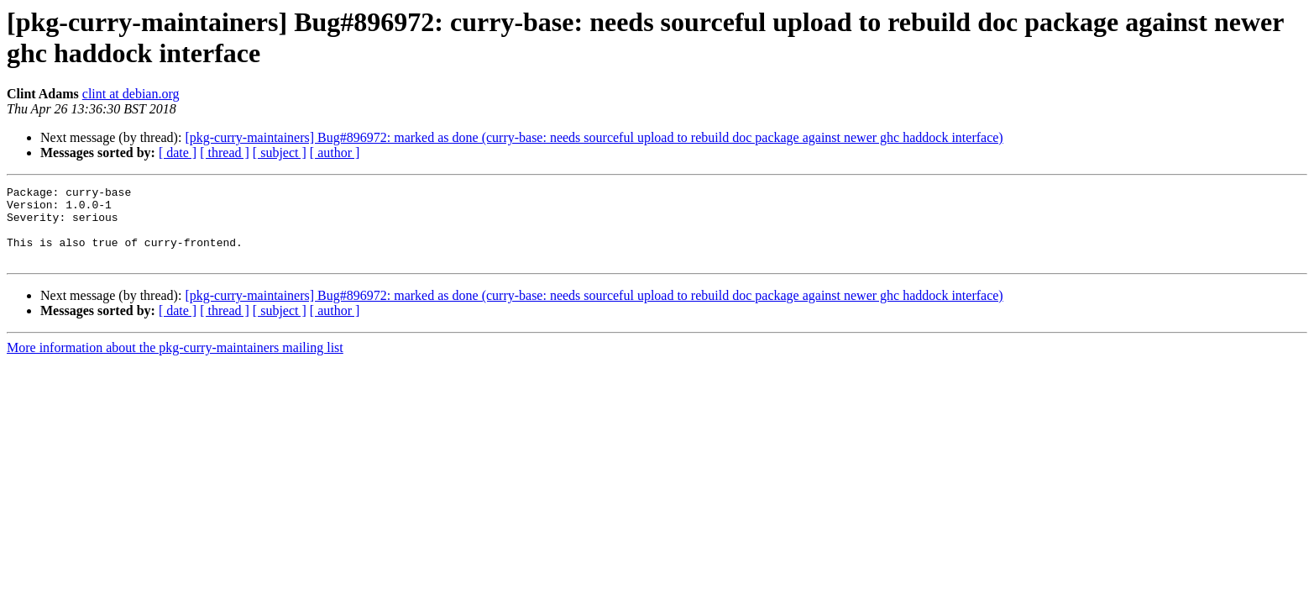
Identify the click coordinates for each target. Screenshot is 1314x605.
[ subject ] (279, 152)
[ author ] (335, 152)
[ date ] (177, 152)
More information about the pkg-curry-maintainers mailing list (175, 362)
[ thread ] (224, 152)
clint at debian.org (131, 94)
